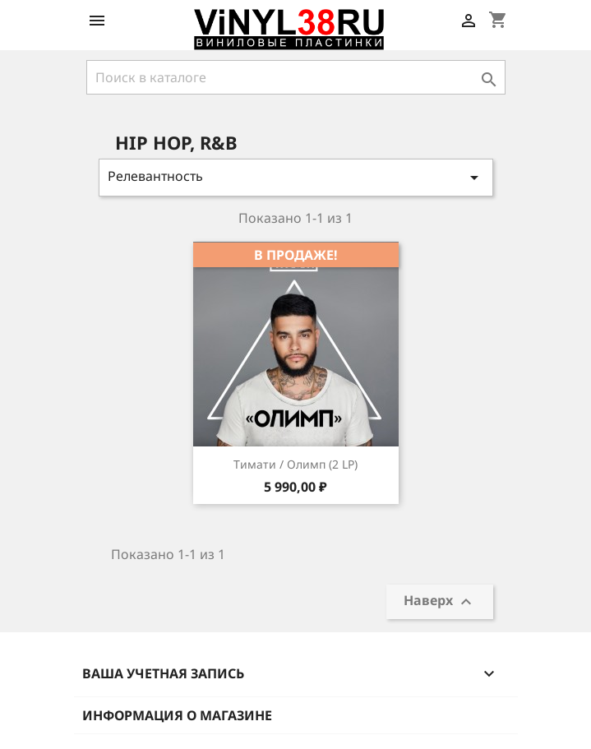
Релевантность (296, 177)
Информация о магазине (177, 715)
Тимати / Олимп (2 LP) (295, 464)
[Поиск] (296, 77)
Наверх (440, 602)
